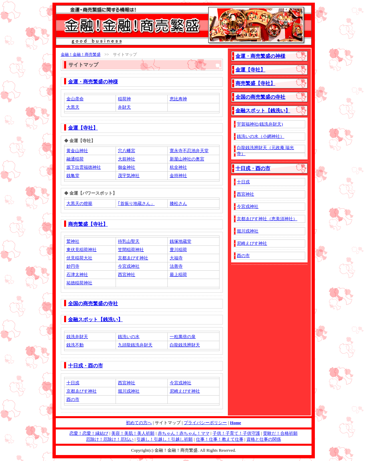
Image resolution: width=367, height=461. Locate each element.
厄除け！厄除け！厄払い (110, 439)
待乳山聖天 (128, 241)
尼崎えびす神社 (185, 391)
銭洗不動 (75, 344)
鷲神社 (72, 241)
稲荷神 (124, 98)
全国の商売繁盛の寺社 (93, 303)
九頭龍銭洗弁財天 (135, 344)
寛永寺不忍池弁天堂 (189, 150)
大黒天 (72, 107)
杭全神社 (178, 167)
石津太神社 (77, 274)
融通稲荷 (75, 158)
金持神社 (178, 175)
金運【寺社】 (83, 128)
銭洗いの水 (128, 336)
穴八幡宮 (126, 150)
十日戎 (72, 382)
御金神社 (126, 167)
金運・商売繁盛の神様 (93, 81)
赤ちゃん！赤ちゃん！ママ (184, 433)
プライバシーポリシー (205, 422)
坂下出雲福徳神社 (83, 167)
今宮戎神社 (128, 266)
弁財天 (124, 107)
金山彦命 (75, 98)
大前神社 (126, 158)
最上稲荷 (178, 274)
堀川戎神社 (128, 391)
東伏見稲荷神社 (81, 249)
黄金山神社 (77, 150)
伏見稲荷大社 (79, 257)
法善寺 (176, 266)
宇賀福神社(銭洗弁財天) (260, 124)
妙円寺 (72, 266)
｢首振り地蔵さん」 (136, 203)
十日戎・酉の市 (85, 365)
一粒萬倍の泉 (183, 336)
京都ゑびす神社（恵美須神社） (267, 218)
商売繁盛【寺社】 (88, 224)
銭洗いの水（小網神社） (260, 136)
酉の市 (72, 399)
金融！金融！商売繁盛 (81, 54)
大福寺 (176, 257)
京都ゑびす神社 (133, 257)
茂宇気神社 (128, 175)
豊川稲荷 (178, 249)
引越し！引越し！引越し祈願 (165, 439)
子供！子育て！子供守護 (236, 433)
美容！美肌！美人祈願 (132, 433)
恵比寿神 (178, 98)
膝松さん (178, 203)
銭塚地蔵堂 (180, 241)
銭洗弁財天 (77, 336)
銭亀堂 (72, 175)
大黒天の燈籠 (79, 203)
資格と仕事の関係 (263, 439)
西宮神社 (126, 274)
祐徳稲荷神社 (79, 282)
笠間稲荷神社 (131, 249)
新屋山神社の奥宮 (187, 158)
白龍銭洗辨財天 (185, 344)
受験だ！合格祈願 (280, 433)
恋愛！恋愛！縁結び (88, 433)
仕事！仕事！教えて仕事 (219, 439)
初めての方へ (139, 422)
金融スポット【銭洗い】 (95, 319)
